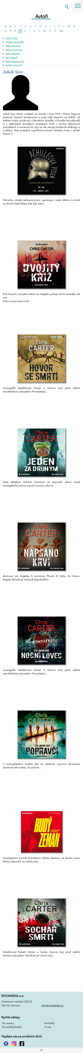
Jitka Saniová (13, 45)
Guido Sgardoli (14, 65)
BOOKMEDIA (16, 5)
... (45, 203)
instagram (14, 1043)
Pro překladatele (12, 1027)
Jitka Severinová (14, 61)
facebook (22, 1043)
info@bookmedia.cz (52, 1005)
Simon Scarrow (13, 49)
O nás (48, 1027)
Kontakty (50, 1023)
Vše (61, 31)
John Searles (12, 53)
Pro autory (8, 1023)
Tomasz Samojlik (14, 42)
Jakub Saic (11, 38)
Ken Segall (11, 57)
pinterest (6, 1043)
